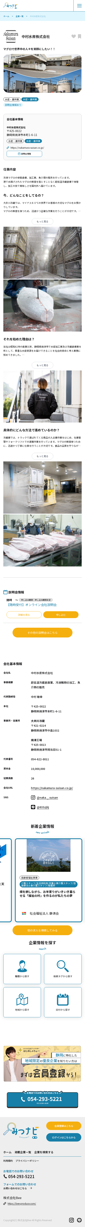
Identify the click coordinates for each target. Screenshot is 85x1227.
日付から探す (63, 1002)
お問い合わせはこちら (17, 1188)
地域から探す (22, 1002)
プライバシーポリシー (27, 1160)
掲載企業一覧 (23, 1152)
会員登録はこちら (63, 1125)
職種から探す (22, 969)
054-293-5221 (18, 1176)
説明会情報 (24, 153)
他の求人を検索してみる (42, 930)
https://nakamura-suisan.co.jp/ (25, 147)
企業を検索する (43, 1152)
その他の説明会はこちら (42, 633)
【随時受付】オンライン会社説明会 (31, 604)
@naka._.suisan (44, 797)
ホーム (6, 16)
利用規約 (8, 1160)
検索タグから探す (62, 969)
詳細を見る (24, 614)
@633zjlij (40, 807)
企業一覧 (20, 16)
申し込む (61, 614)
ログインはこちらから (64, 1137)
